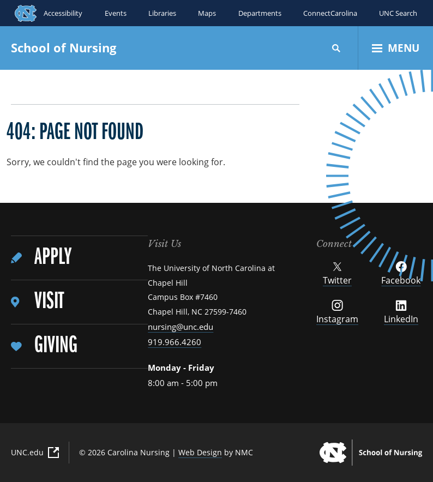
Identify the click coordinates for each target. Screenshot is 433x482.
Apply (52, 257)
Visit (49, 302)
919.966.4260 (174, 341)
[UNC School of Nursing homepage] (371, 452)
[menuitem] (79, 258)
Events (115, 13)
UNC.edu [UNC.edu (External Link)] (35, 452)
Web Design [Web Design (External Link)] (200, 452)
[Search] (336, 48)
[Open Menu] (395, 48)
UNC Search (398, 13)
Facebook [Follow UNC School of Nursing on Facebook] (400, 273)
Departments (259, 13)
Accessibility (63, 13)
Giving (55, 346)
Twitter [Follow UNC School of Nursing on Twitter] (337, 273)
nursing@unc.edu (180, 326)
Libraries (162, 13)
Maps (207, 13)
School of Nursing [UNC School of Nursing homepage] (63, 47)
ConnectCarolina (330, 13)
